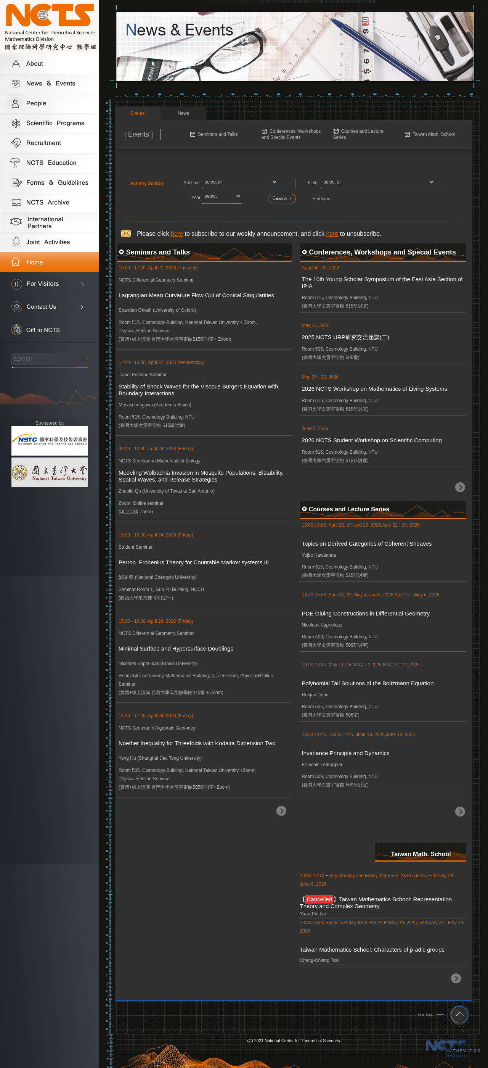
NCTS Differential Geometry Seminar (156, 280)
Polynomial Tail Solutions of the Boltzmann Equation (367, 683)
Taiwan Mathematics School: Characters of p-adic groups (372, 949)
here (177, 233)
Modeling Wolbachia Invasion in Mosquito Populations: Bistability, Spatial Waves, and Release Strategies (201, 476)
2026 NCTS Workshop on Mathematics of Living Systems (374, 388)
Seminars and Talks (218, 134)
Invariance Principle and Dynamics (345, 753)
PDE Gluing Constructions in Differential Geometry (366, 613)
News (183, 113)
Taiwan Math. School (434, 134)
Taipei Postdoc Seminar (143, 374)
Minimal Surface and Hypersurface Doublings (176, 648)
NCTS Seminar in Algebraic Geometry (157, 728)
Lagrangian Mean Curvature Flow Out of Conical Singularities (196, 295)
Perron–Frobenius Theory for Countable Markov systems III (194, 562)
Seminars (322, 198)
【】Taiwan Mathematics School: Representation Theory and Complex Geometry (376, 902)
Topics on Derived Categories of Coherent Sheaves (367, 543)
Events (138, 113)
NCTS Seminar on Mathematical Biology (160, 461)
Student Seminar (135, 547)
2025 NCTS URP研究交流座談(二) (345, 337)
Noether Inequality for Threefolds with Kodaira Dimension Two (197, 743)
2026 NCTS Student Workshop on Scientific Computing (371, 440)
